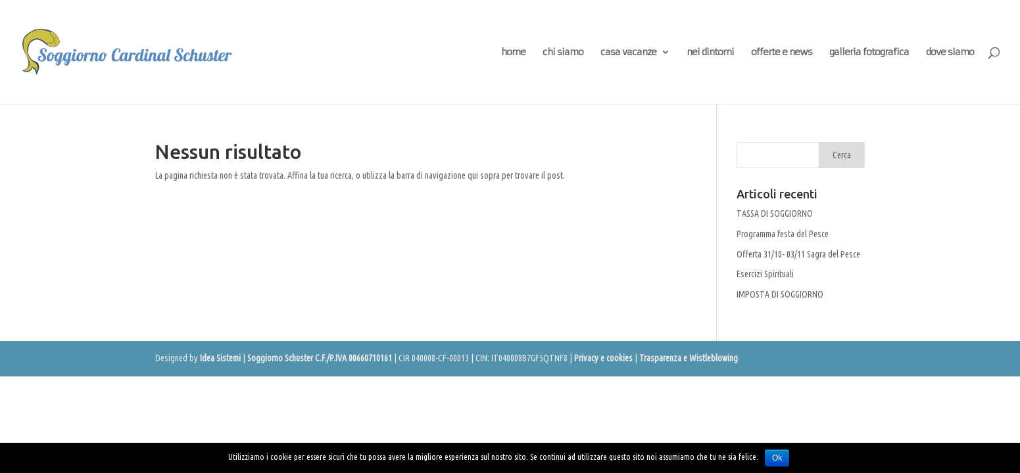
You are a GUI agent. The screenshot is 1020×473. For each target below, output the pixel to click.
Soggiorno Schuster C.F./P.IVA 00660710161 (319, 358)
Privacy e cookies (603, 358)
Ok (777, 457)
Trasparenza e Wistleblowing (688, 358)
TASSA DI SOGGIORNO (775, 213)
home (513, 52)
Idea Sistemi (220, 358)
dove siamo (950, 52)
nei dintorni (710, 52)
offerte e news (781, 52)
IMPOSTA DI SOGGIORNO (780, 294)
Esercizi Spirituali (765, 274)
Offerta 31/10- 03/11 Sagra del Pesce (798, 254)
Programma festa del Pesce (783, 234)
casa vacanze (628, 52)
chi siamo (563, 52)
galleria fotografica (869, 52)
